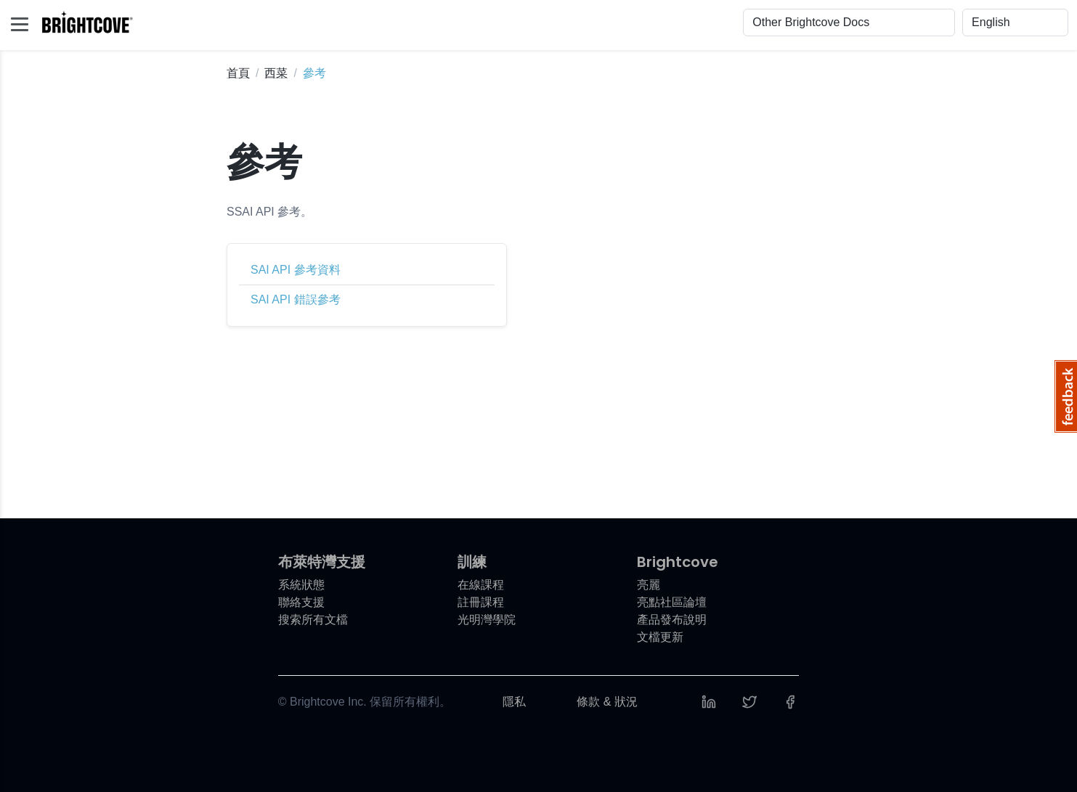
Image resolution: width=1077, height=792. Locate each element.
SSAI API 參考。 (269, 211)
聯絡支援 (301, 602)
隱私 (514, 701)
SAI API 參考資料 (296, 270)
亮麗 (648, 585)
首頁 (238, 73)
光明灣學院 (487, 619)
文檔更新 (660, 637)
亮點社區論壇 (672, 602)
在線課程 (481, 585)
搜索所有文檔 (313, 619)
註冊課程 (481, 602)
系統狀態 (301, 585)
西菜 (276, 73)
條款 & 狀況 (607, 701)
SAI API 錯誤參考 (296, 299)
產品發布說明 (672, 619)
